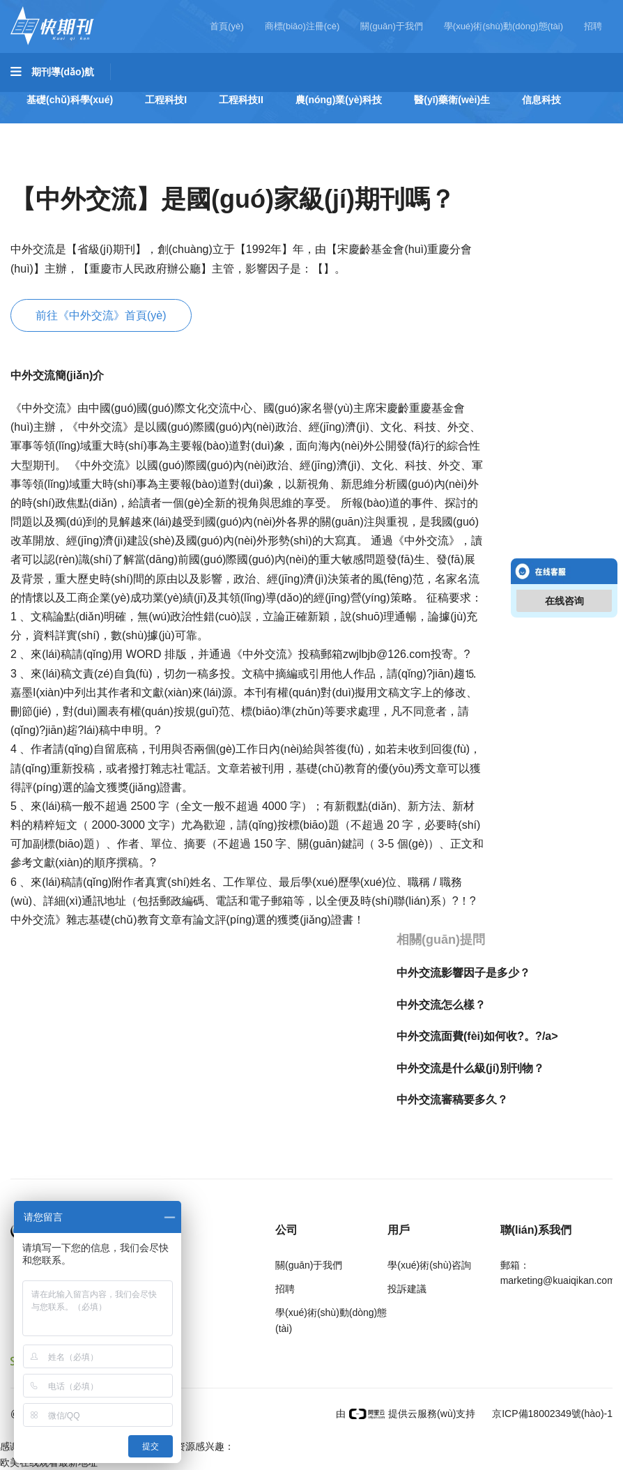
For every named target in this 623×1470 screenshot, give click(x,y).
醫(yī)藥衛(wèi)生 (452, 99)
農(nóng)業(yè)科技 (338, 99)
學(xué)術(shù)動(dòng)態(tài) (503, 26)
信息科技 (541, 99)
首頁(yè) (226, 26)
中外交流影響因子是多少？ (463, 973)
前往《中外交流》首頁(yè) (101, 315)
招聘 (593, 26)
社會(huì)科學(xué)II (293, 138)
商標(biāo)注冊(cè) (302, 26)
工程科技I (166, 99)
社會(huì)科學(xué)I (173, 138)
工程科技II (241, 99)
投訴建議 (406, 1288)
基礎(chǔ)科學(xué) (69, 99)
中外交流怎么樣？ (441, 1005)
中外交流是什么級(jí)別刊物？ (470, 1068)
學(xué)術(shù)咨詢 (429, 1265)
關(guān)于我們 (391, 26)
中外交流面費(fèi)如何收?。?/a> (477, 1036)
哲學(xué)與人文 (62, 138)
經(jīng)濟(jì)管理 (407, 138)
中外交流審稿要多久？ (452, 1099)
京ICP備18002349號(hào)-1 (551, 1413)
